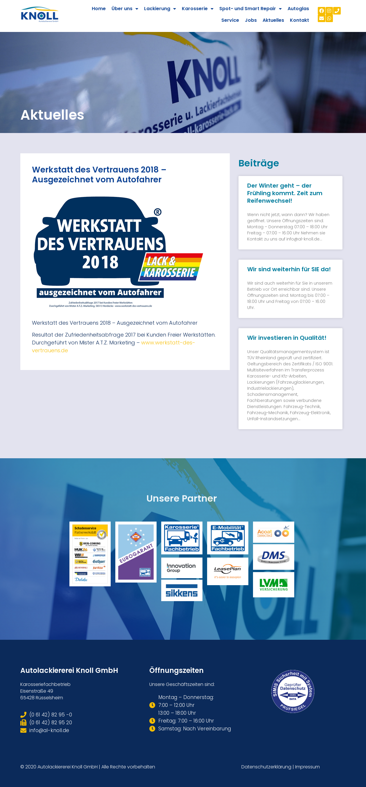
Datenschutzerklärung (266, 766)
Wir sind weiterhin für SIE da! (289, 269)
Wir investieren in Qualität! (286, 338)
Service (230, 20)
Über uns (125, 8)
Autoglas (298, 8)
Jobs (251, 20)
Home (99, 8)
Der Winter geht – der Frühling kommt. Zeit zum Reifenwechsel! (284, 193)
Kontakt (299, 20)
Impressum (307, 766)
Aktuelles (273, 20)
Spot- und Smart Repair (250, 8)
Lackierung (160, 8)
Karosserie (198, 8)
